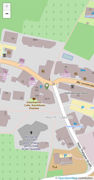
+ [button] (7, 6)
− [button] (7, 14)
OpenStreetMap (68, 178)
